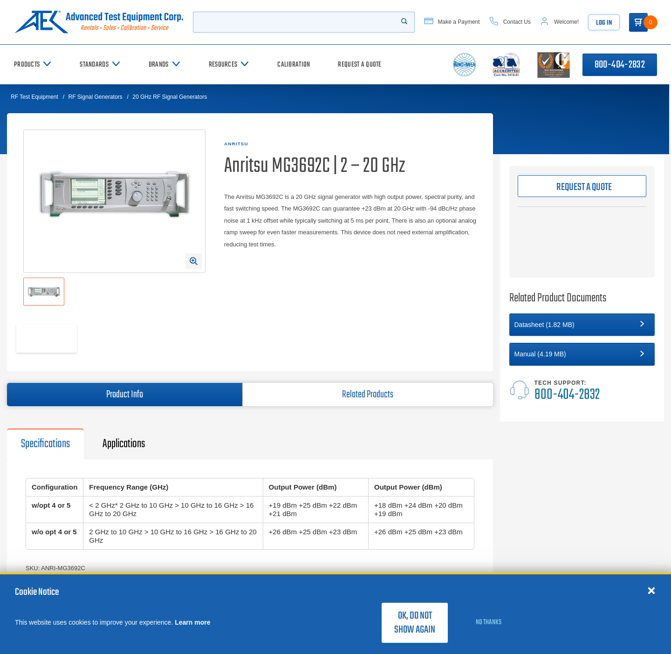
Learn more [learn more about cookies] (192, 622)
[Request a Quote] (359, 64)
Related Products (367, 394)
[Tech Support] (582, 391)
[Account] (559, 22)
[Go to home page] (99, 22)
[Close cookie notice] (651, 590)
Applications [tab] (124, 444)
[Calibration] (293, 64)
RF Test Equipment (34, 97)
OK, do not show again (414, 623)
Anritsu (236, 143)
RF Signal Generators (95, 97)
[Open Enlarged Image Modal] (194, 261)
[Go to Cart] (638, 22)
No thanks (488, 622)
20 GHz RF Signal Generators (169, 97)
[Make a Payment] (452, 22)
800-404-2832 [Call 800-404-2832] (620, 65)
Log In (604, 23)
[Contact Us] (510, 22)
